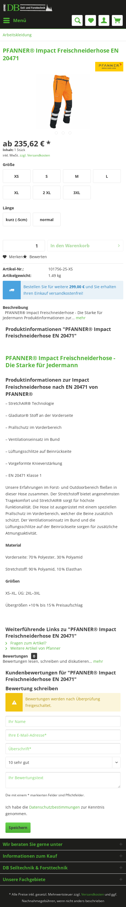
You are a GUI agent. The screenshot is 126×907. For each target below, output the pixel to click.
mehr (80, 317)
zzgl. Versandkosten (35, 155)
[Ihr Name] (63, 721)
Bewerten (35, 256)
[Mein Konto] (103, 20)
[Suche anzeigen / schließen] (77, 20)
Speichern (18, 827)
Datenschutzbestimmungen (54, 807)
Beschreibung (15, 307)
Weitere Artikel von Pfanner (33, 648)
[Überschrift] (63, 748)
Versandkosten (92, 894)
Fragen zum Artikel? (25, 643)
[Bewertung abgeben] (63, 762)
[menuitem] (14, 20)
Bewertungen (15, 656)
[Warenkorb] (117, 20)
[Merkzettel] (90, 20)
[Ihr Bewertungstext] (63, 780)
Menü (14, 19)
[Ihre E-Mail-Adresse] (63, 735)
